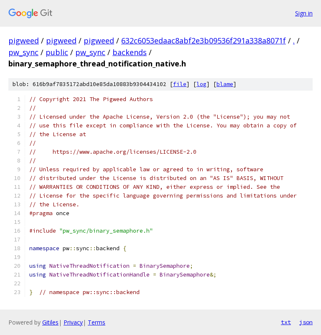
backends (129, 52)
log (201, 84)
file (179, 84)
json (306, 322)
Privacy (73, 322)
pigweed (23, 41)
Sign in (304, 13)
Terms (96, 322)
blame (225, 84)
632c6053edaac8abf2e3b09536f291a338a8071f (203, 41)
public (57, 52)
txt (286, 322)
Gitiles (50, 322)
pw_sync (23, 52)
